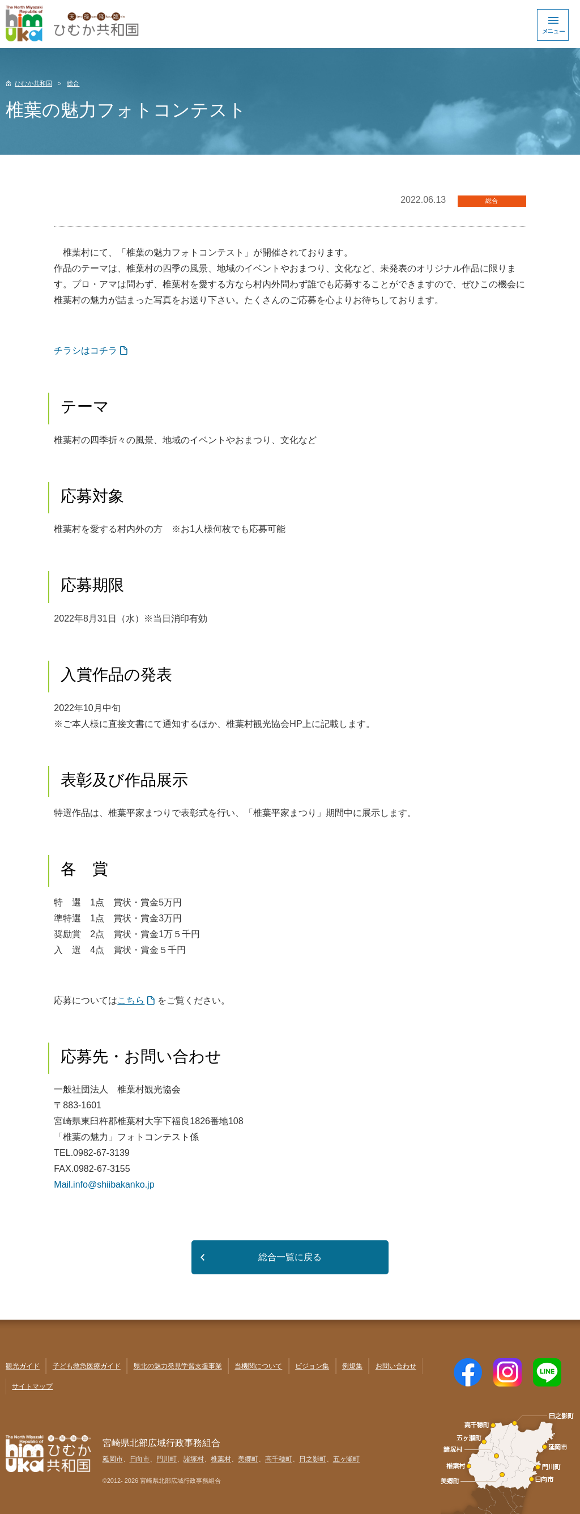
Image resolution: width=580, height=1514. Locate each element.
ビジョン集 (312, 1366)
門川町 (166, 1459)
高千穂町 (278, 1459)
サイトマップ (32, 1386)
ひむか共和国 (33, 83)
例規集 (352, 1366)
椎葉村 (221, 1459)
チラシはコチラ (85, 350)
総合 (73, 83)
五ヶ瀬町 (346, 1459)
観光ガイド (23, 1366)
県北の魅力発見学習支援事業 (178, 1366)
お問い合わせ (396, 1366)
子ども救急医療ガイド (87, 1366)
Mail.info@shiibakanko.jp (104, 1184)
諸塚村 (194, 1459)
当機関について (258, 1366)
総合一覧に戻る (290, 1257)
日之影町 (312, 1459)
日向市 (140, 1459)
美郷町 (248, 1459)
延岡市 (113, 1459)
